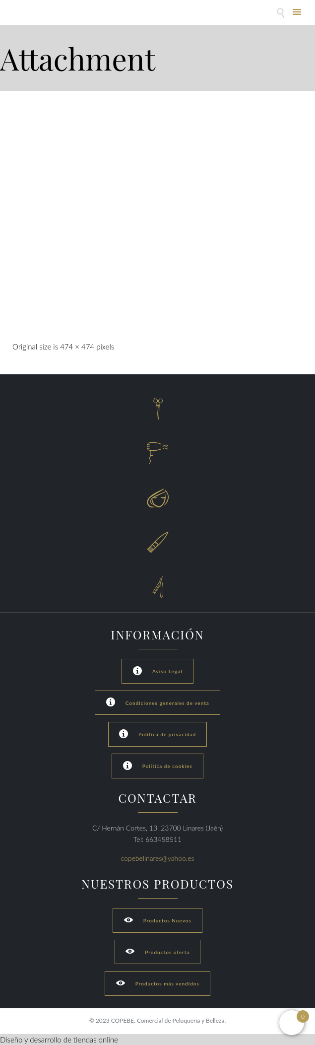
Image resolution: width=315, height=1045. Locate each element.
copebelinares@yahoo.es (157, 858)
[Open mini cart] (291, 1022)
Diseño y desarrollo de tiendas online (59, 1039)
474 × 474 (77, 346)
